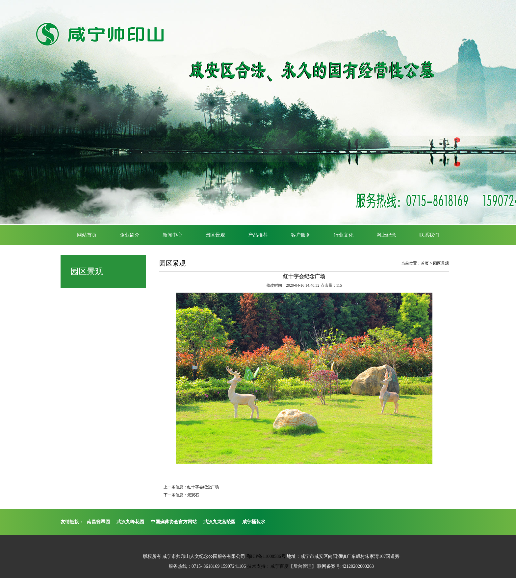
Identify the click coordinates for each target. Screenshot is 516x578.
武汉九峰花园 (130, 521)
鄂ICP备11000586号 (266, 556)
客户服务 (301, 235)
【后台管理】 (302, 566)
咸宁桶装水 (253, 521)
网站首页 (87, 235)
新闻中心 (172, 235)
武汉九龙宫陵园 (219, 521)
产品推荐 (258, 235)
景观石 (193, 495)
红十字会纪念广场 (203, 487)
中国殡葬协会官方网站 (174, 521)
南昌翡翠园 (98, 521)
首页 (425, 263)
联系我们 (429, 235)
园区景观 (215, 235)
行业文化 (343, 235)
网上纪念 (386, 235)
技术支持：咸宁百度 (268, 566)
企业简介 (130, 235)
